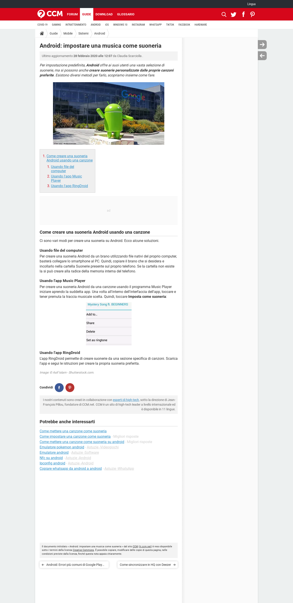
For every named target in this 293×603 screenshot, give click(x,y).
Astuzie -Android (78, 458)
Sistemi (83, 33)
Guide (86, 14)
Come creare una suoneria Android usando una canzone (70, 158)
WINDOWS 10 (120, 24)
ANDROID (96, 24)
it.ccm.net (145, 546)
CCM (135, 546)
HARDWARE (201, 24)
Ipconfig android (52, 463)
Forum (72, 14)
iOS (107, 24)
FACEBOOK (184, 24)
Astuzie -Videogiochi (103, 447)
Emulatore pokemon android (62, 447)
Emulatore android (54, 452)
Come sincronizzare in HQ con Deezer (145, 564)
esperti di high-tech (126, 400)
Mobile (68, 33)
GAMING (56, 24)
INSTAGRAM (138, 24)
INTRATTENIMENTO (75, 24)
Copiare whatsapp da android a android (71, 468)
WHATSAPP (155, 24)
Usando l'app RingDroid (69, 186)
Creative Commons (83, 550)
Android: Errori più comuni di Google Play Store (74, 565)
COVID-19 (42, 24)
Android (99, 33)
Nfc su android (51, 458)
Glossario (125, 14)
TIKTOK (170, 24)
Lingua (251, 4)
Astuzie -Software (85, 452)
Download (104, 14)
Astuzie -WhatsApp (119, 468)
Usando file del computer (62, 169)
